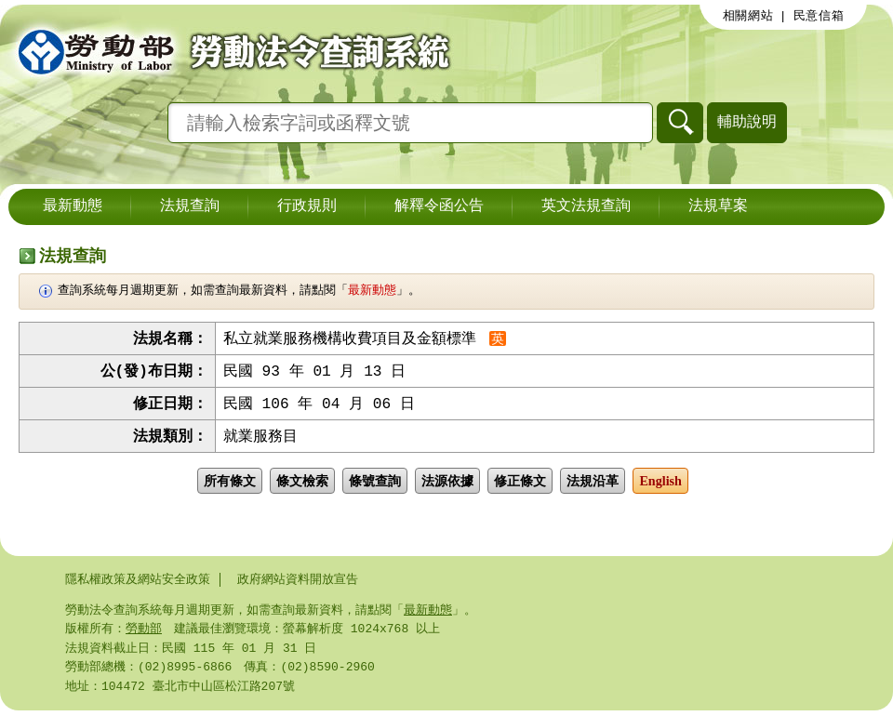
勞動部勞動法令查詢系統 (228, 51)
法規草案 (718, 206)
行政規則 (307, 206)
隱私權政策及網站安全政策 (137, 579)
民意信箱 (819, 15)
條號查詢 (375, 484)
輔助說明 (747, 121)
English (660, 484)
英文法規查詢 (586, 206)
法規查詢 (190, 206)
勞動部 (144, 630)
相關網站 (748, 15)
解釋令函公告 (439, 206)
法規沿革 (592, 484)
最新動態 (72, 206)
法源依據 (447, 484)
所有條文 (230, 484)
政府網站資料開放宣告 (297, 579)
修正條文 (520, 484)
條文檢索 (302, 484)
